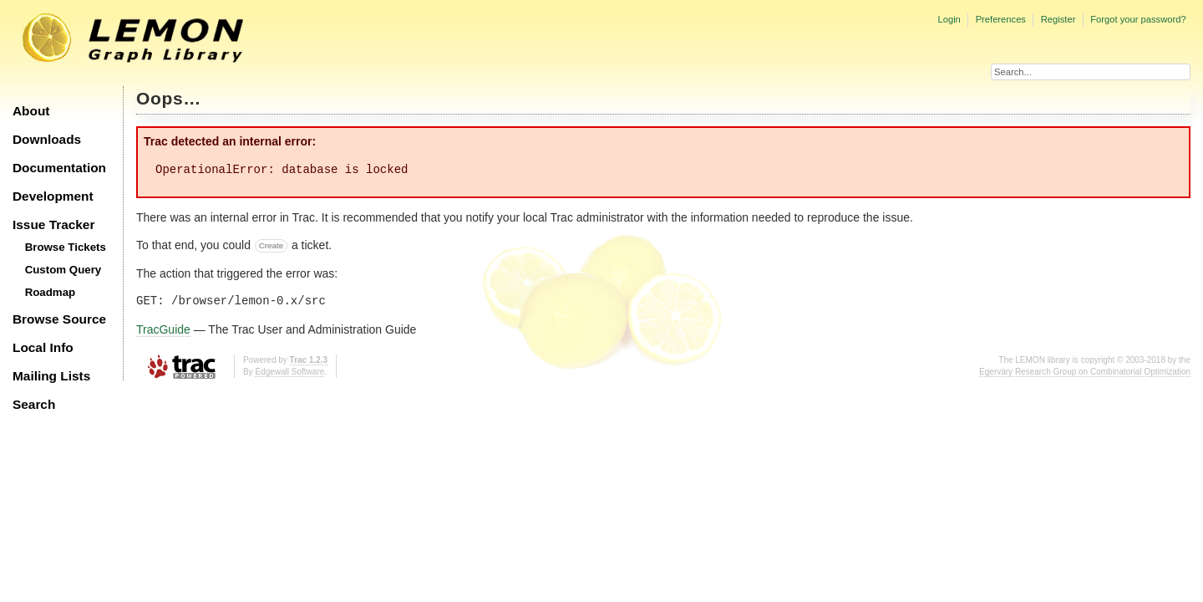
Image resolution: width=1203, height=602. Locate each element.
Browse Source (59, 319)
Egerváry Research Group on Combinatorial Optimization (1084, 371)
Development (53, 196)
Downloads (47, 139)
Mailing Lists (51, 376)
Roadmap (50, 292)
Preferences (1001, 19)
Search (34, 404)
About (31, 111)
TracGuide (163, 329)
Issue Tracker (53, 224)
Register (1058, 19)
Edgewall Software (289, 371)
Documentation (59, 168)
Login (948, 19)
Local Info (43, 347)
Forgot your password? (1137, 19)
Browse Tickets (65, 247)
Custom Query (63, 269)
